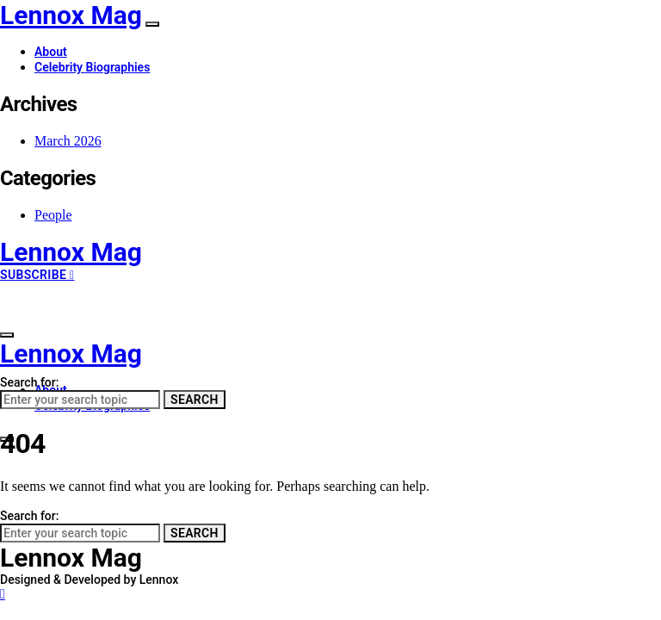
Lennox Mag (71, 15)
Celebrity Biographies (92, 67)
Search (194, 399)
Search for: (29, 382)
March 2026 (68, 140)
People (53, 215)
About (50, 52)
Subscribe (37, 275)
